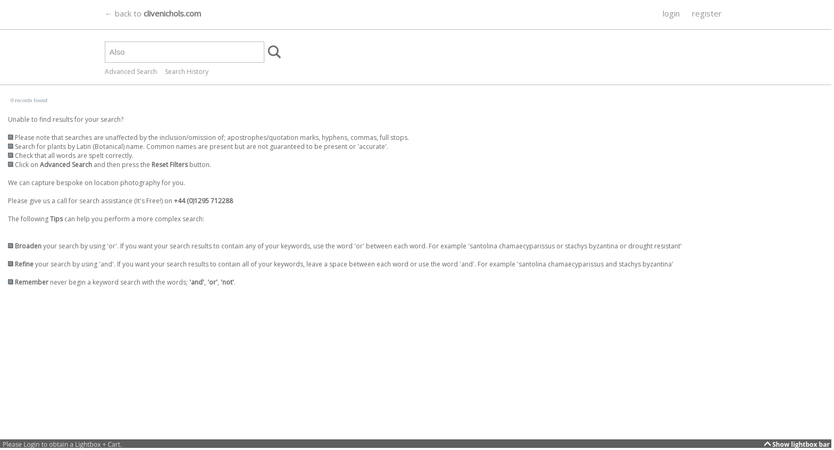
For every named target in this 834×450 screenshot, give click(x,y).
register (707, 13)
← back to (153, 13)
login (671, 13)
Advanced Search (131, 71)
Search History (186, 71)
